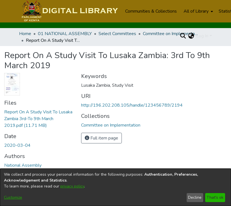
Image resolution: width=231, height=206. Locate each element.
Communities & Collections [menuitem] (151, 11)
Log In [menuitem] (202, 36)
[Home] (69, 11)
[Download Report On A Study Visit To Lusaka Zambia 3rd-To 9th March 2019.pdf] (38, 119)
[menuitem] (197, 11)
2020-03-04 (17, 145)
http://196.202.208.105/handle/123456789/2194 (132, 105)
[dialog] (115, 187)
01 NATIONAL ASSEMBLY (65, 34)
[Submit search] (182, 36)
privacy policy (72, 186)
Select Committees (117, 34)
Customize (13, 197)
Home (25, 34)
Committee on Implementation (171, 34)
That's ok (215, 197)
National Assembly (23, 165)
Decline (195, 197)
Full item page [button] (101, 138)
